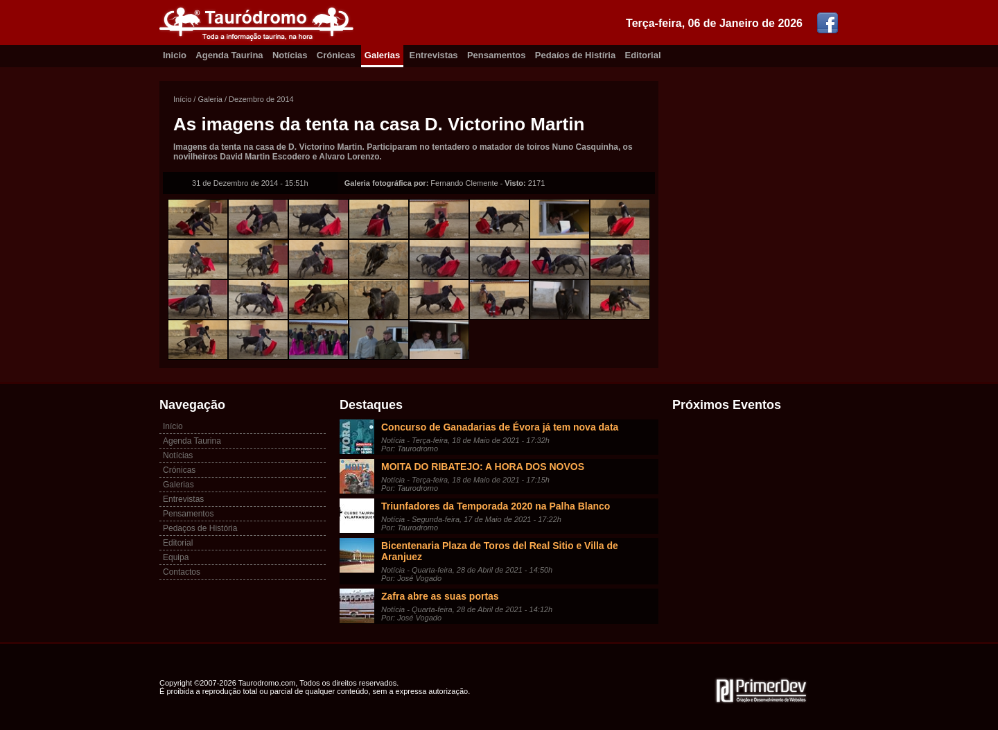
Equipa (176, 557)
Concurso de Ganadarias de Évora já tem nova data (499, 427)
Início (182, 99)
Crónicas (336, 55)
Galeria (210, 99)
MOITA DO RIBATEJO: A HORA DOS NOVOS (482, 466)
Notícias (290, 55)
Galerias (382, 55)
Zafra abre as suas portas (440, 596)
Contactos (181, 572)
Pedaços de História (200, 528)
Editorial (643, 55)
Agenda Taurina (229, 55)
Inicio (174, 55)
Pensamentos (496, 55)
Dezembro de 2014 (261, 99)
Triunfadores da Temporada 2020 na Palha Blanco (495, 506)
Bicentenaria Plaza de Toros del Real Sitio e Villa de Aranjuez (499, 551)
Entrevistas (434, 55)
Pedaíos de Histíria (575, 55)
